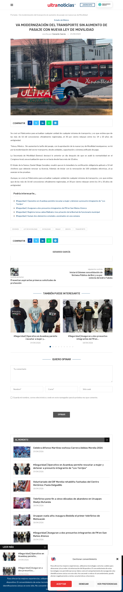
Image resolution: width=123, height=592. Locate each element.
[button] (117, 559)
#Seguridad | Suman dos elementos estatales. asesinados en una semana (48, 216)
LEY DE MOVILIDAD (30, 229)
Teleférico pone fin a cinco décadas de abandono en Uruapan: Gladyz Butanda (67, 500)
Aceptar (61, 584)
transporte (80, 229)
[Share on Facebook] (30, 123)
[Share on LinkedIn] (42, 123)
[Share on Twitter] (36, 123)
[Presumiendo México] (104, 4)
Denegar (84, 584)
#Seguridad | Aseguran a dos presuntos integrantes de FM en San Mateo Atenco (51, 208)
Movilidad (46, 229)
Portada (14, 15)
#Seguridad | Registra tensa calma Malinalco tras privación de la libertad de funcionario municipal (58, 212)
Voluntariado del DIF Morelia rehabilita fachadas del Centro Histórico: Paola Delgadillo (66, 483)
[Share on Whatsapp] (49, 123)
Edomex (15, 229)
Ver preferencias (107, 584)
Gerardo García (59, 34)
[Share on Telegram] (55, 123)
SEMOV (68, 229)
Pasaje (58, 229)
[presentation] (31, 406)
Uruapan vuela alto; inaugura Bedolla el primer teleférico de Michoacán (66, 517)
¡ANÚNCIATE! (87, 5)
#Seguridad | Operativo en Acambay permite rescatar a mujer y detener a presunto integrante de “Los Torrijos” (68, 466)
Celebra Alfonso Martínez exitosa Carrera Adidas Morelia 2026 (68, 448)
